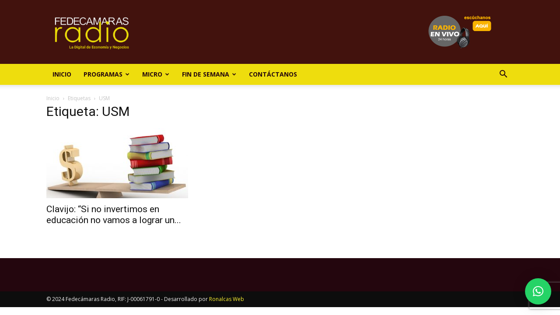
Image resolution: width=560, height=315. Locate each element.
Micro (155, 74)
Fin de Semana (209, 74)
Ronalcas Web (226, 299)
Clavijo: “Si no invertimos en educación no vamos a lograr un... (113, 214)
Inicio (61, 74)
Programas (107, 74)
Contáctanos (273, 74)
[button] (503, 75)
